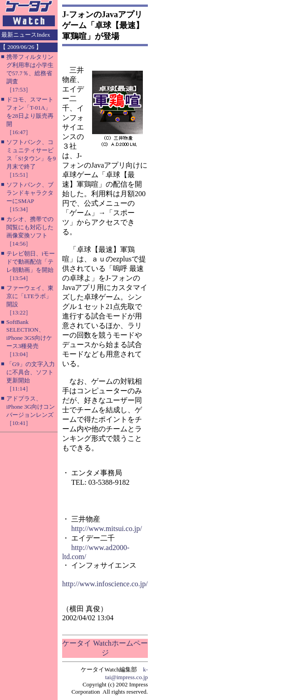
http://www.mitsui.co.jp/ (106, 528)
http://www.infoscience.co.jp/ (105, 584)
